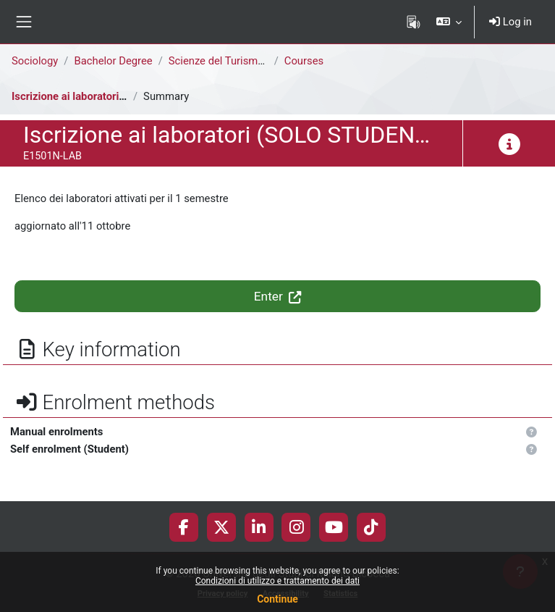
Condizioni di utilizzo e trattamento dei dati (277, 581)
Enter (277, 296)
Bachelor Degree (113, 60)
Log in (510, 21)
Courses (303, 60)
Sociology (35, 60)
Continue (277, 599)
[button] (449, 21)
